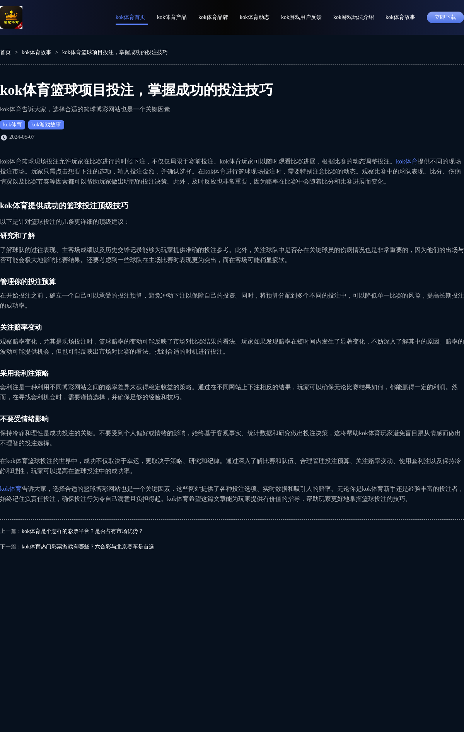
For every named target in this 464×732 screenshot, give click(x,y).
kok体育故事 (400, 17)
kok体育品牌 (213, 17)
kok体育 (12, 125)
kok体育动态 (255, 17)
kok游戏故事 (46, 125)
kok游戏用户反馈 (301, 17)
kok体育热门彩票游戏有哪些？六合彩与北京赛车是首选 (88, 547)
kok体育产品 (172, 17)
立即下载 (445, 17)
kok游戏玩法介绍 (353, 17)
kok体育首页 (130, 17)
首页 (5, 52)
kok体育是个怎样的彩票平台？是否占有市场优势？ (82, 531)
